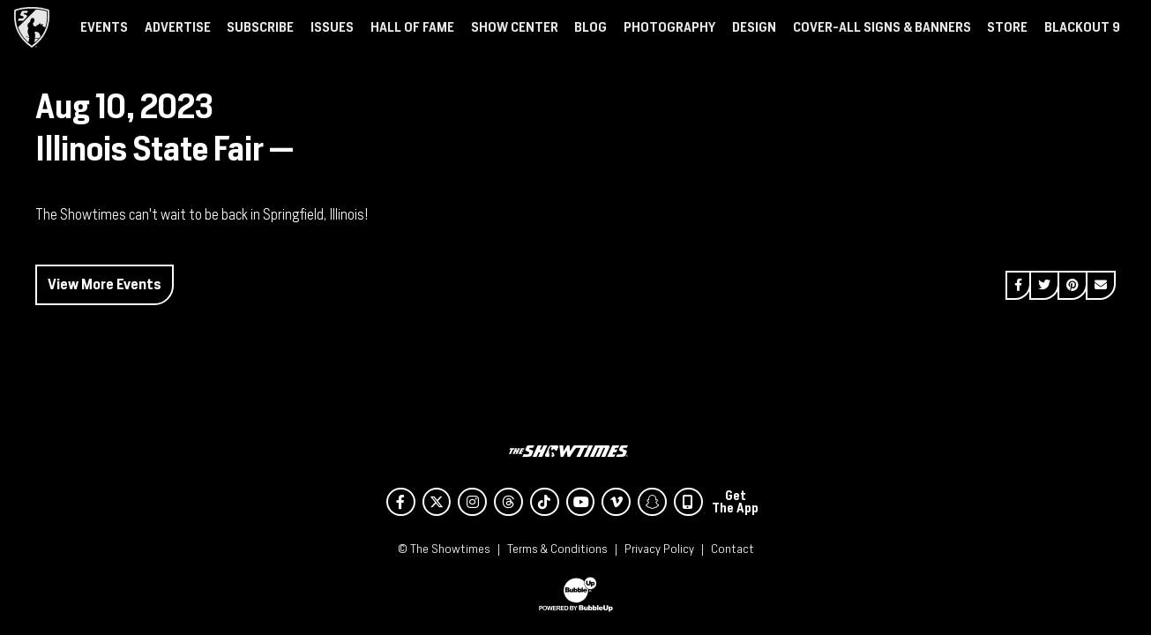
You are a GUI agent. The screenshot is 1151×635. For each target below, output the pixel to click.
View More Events (104, 284)
